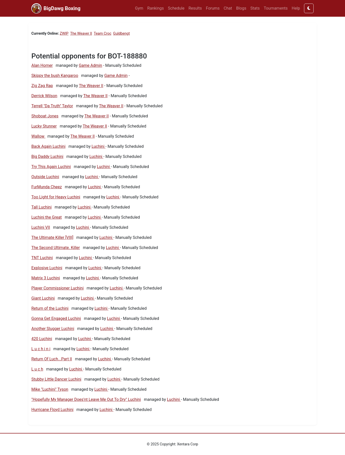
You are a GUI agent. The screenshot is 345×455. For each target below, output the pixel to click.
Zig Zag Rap (42, 85)
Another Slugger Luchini (52, 328)
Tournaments (276, 8)
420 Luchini (41, 338)
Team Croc (102, 33)
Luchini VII (40, 227)
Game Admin (90, 65)
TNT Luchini (42, 257)
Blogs (241, 8)
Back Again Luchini (48, 146)
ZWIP (64, 33)
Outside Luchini (45, 176)
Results (195, 8)
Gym (139, 8)
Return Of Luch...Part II (51, 359)
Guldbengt (121, 33)
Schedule (176, 8)
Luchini (98, 146)
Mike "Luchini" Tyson (49, 389)
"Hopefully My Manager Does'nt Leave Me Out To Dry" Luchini (86, 399)
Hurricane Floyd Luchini (52, 409)
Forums (213, 8)
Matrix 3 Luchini (45, 278)
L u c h (37, 369)
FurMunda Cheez (46, 186)
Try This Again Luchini (51, 166)
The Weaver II (81, 33)
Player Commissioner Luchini (57, 288)
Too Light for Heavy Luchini (55, 197)
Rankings (155, 8)
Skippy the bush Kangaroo (54, 75)
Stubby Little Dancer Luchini (56, 379)
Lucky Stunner (44, 126)
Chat (228, 8)
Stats (255, 8)
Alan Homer (42, 65)
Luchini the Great (46, 217)
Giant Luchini (43, 298)
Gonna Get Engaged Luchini (56, 318)
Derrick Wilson (44, 95)
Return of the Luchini (50, 308)
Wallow (38, 136)
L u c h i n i (40, 348)
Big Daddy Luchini (47, 156)
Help (296, 8)
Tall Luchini (41, 207)
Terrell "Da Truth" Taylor (52, 106)
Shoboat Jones (44, 116)
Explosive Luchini (46, 267)
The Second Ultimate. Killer (55, 247)
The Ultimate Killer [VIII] (52, 237)
